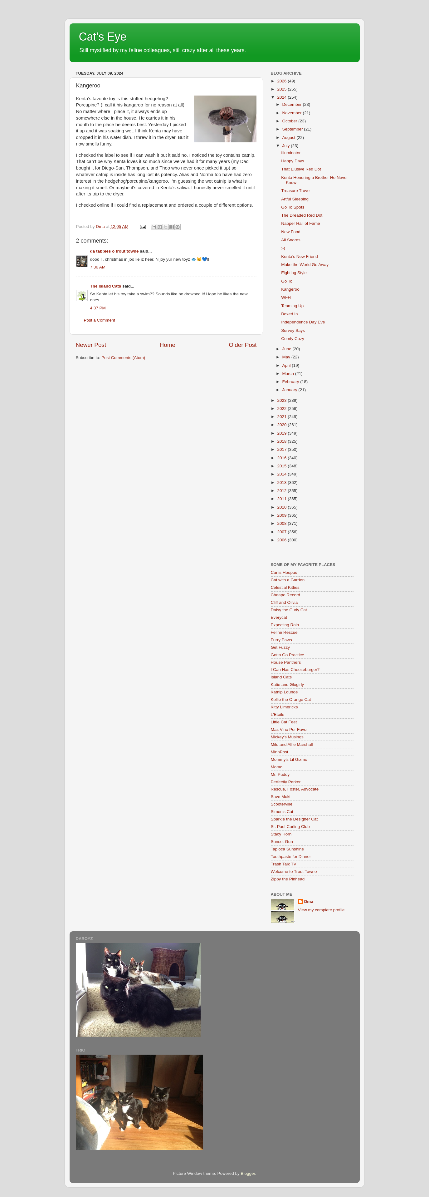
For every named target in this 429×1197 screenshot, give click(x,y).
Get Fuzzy (280, 647)
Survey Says (293, 330)
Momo (277, 767)
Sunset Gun (282, 841)
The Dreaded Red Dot (301, 215)
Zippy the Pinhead (288, 879)
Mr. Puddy (280, 774)
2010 (282, 507)
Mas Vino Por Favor (289, 729)
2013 (282, 482)
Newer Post (91, 345)
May (286, 357)
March (288, 373)
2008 (282, 523)
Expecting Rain (285, 625)
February (291, 381)
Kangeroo (290, 289)
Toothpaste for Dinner (291, 856)
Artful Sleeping (295, 199)
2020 (282, 424)
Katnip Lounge (284, 692)
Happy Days (292, 161)
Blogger (248, 1173)
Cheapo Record (285, 595)
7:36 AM (98, 267)
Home (167, 345)
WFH (286, 297)
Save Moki (280, 796)
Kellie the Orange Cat (291, 699)
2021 (282, 416)
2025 (282, 89)
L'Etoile (278, 714)
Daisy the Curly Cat (289, 610)
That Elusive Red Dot (301, 169)
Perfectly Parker (286, 782)
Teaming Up (292, 305)
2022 (282, 408)
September (293, 129)
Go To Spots (292, 207)
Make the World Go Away (305, 264)
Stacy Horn (281, 834)
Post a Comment (99, 320)
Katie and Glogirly (287, 684)
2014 (282, 474)
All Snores (290, 240)
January (290, 389)
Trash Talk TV (283, 864)
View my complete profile (321, 910)
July (286, 145)
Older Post (242, 345)
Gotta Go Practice (287, 655)
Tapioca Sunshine (287, 849)
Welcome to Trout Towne (294, 871)
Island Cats (281, 677)
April (287, 365)
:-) (283, 248)
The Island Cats (105, 286)
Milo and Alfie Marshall (292, 744)
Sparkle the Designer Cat (294, 819)
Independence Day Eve (303, 322)
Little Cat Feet (284, 722)
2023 (282, 400)
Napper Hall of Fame (300, 223)
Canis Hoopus (284, 572)
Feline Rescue (284, 632)
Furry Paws (281, 640)
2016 (282, 458)
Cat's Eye (103, 36)
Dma (308, 901)
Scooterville (282, 804)
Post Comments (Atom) (123, 357)
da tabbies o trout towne (114, 251)
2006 (282, 540)
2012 (282, 490)
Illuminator (290, 152)
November (292, 113)
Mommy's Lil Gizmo (289, 759)
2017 (282, 449)
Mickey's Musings (287, 737)
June (287, 349)
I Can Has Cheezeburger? (295, 669)
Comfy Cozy (292, 338)
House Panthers (286, 662)
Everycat (279, 617)
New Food (290, 231)
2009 (282, 515)
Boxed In (289, 314)
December (292, 104)
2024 (282, 97)
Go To (286, 281)
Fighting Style (294, 272)
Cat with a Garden (288, 580)
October (290, 121)
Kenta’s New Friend (299, 256)
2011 (282, 498)
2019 (282, 433)
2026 (282, 81)
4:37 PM (98, 308)
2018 (282, 441)
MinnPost (279, 752)
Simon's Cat (282, 811)
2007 (282, 532)
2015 (282, 466)
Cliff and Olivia (284, 602)
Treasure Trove (295, 190)
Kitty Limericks (284, 707)
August (289, 137)
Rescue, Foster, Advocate (295, 789)
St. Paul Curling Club (290, 826)
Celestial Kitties (285, 587)
